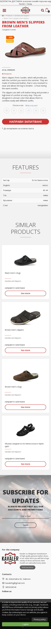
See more (25, 293)
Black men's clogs (13, 273)
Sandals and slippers (21, 16)
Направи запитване (25, 122)
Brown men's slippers (14, 330)
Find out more (27, 567)
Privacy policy (40, 619)
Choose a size (25, 105)
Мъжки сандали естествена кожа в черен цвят (24, 445)
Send (25, 525)
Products (9, 16)
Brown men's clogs (13, 386)
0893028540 (10, 587)
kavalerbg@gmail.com (15, 583)
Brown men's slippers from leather (16, 18)
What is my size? (31, 105)
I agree (25, 624)
